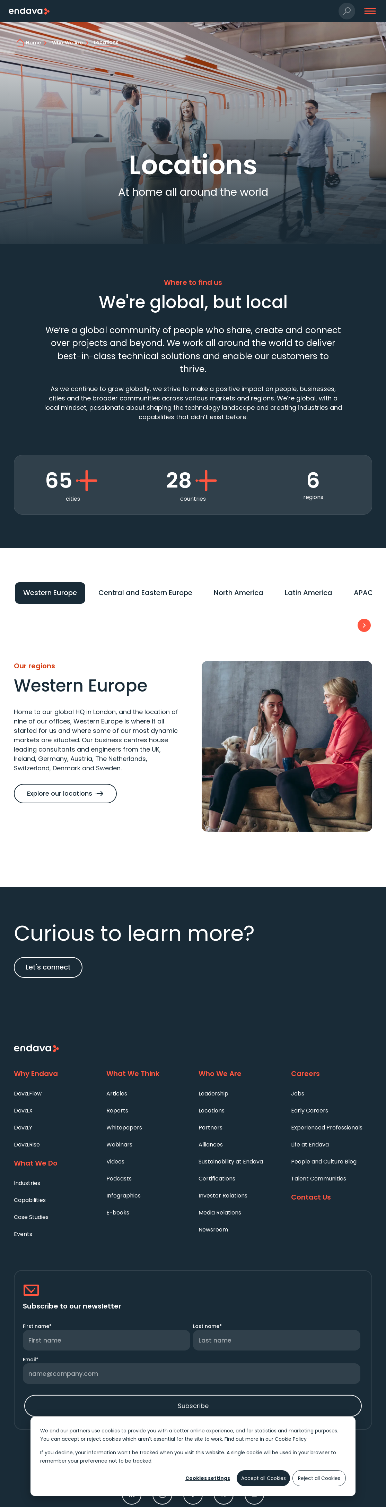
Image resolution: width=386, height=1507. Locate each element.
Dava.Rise (27, 1145)
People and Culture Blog (324, 1162)
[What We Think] (147, 1074)
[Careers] (331, 1074)
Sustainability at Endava (231, 1162)
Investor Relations (223, 1196)
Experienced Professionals (326, 1128)
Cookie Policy (291, 1439)
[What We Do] (54, 1163)
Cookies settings (207, 1478)
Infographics (123, 1196)
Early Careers (309, 1111)
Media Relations (220, 1213)
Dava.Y (23, 1128)
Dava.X (23, 1111)
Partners (210, 1128)
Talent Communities (318, 1179)
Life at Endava (310, 1145)
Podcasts (119, 1179)
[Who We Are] (239, 1074)
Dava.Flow (28, 1094)
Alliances (211, 1145)
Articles (116, 1094)
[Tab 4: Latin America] (308, 593)
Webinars (119, 1145)
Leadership (213, 1094)
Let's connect (48, 967)
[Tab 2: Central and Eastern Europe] (145, 593)
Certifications (217, 1179)
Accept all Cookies (263, 1478)
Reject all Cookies (319, 1478)
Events (23, 1234)
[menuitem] (54, 1093)
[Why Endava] (54, 1074)
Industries (27, 1183)
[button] (347, 11)
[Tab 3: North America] (238, 593)
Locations (212, 1111)
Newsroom (213, 1230)
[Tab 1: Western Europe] (50, 593)
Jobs (297, 1094)
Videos (115, 1162)
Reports (117, 1111)
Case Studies (31, 1217)
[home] (37, 43)
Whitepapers (124, 1128)
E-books (117, 1213)
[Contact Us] (331, 1197)
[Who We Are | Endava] (71, 43)
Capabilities (30, 1200)
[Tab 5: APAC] (363, 593)
